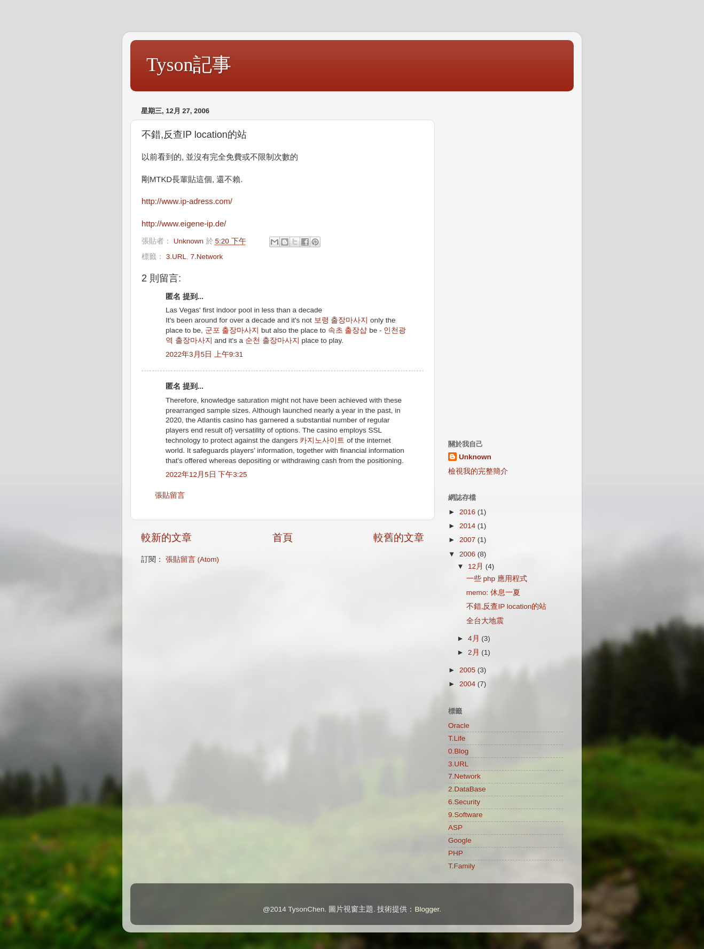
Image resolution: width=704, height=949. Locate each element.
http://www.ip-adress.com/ (187, 201)
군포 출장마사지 (232, 330)
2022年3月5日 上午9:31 (204, 354)
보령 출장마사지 (341, 320)
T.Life (456, 738)
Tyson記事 (189, 64)
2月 (474, 652)
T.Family (461, 866)
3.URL (176, 257)
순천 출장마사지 (272, 340)
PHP (455, 853)
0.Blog (458, 751)
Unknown (475, 457)
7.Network (207, 257)
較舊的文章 (398, 537)
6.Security (464, 802)
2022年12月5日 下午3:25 (206, 474)
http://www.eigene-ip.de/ (184, 223)
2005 (468, 670)
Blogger (426, 909)
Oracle (459, 725)
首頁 (282, 537)
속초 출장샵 (347, 330)
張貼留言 (170, 495)
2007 (468, 540)
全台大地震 (485, 621)
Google (460, 840)
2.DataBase (467, 789)
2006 (468, 554)
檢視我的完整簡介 (478, 471)
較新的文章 (166, 537)
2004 (468, 684)
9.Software (465, 815)
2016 (468, 512)
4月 (474, 638)
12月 (477, 566)
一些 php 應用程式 (496, 579)
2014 (468, 526)
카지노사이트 (322, 440)
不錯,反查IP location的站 (506, 606)
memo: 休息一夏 (493, 593)
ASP (455, 827)
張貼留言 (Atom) (192, 559)
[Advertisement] (505, 263)
